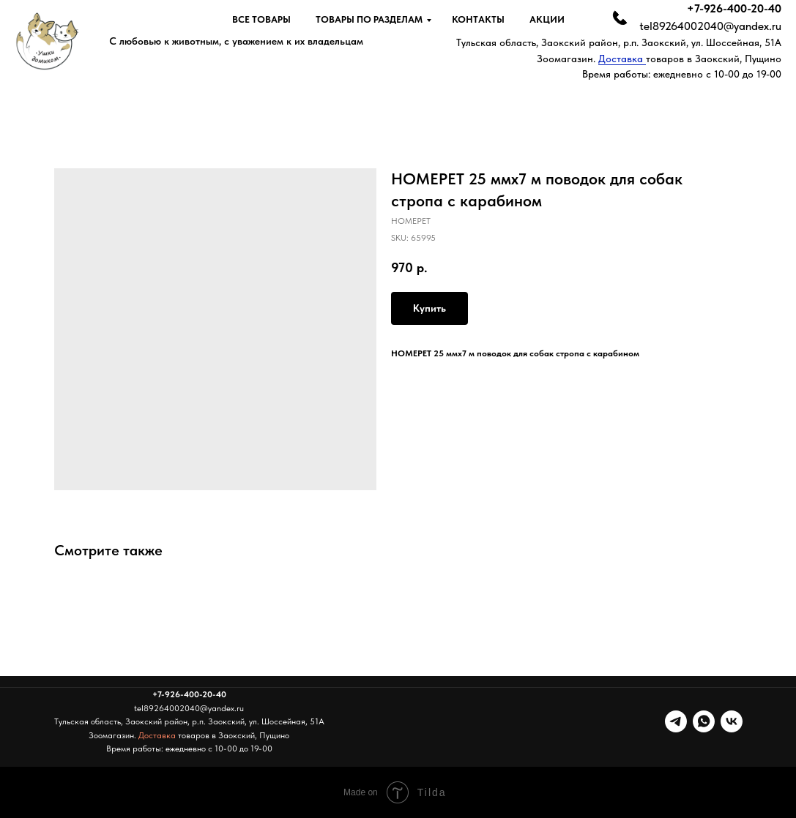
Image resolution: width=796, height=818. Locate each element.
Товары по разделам (369, 19)
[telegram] (676, 721)
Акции (547, 19)
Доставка (622, 58)
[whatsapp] (704, 721)
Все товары (261, 19)
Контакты (478, 19)
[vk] (732, 721)
